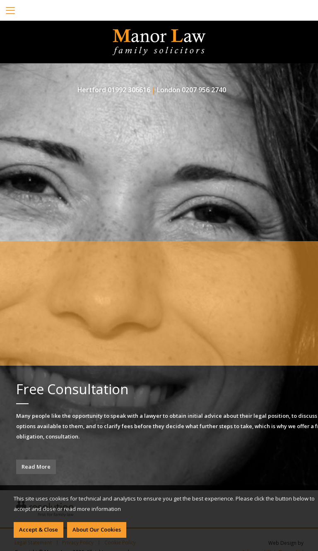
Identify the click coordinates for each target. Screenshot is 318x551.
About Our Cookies (96, 529)
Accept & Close (38, 529)
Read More (36, 466)
